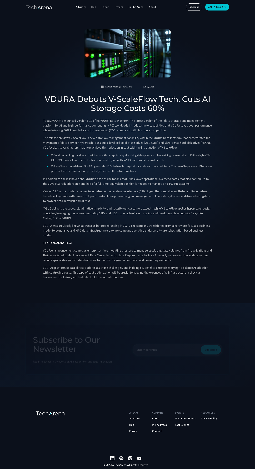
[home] (39, 7)
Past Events (182, 424)
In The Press (159, 424)
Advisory (81, 7)
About (152, 7)
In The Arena (135, 7)
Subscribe (194, 7)
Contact (157, 431)
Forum (105, 7)
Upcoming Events (185, 418)
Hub (93, 7)
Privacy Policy (209, 418)
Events (119, 7)
